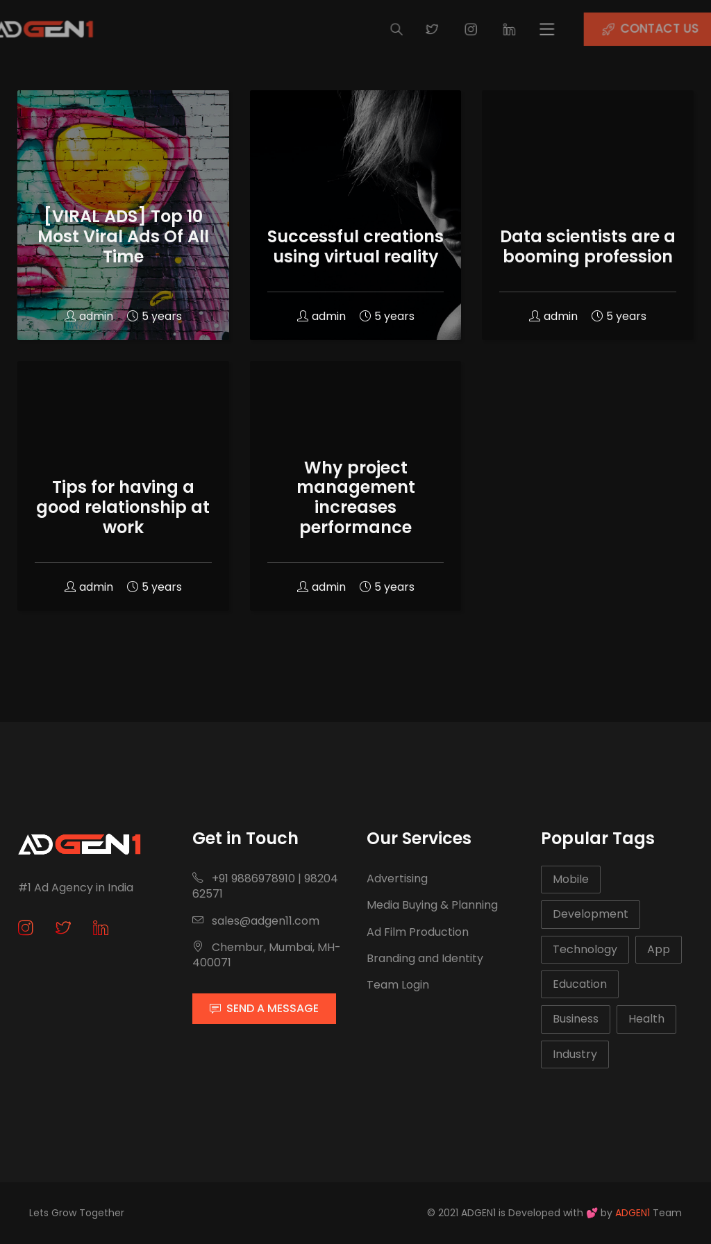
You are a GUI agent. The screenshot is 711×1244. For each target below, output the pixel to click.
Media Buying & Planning (432, 905)
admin (89, 316)
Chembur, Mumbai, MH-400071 (266, 954)
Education (580, 984)
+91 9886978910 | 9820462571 (265, 886)
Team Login (398, 985)
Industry (575, 1054)
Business (576, 1019)
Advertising (397, 878)
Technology (585, 949)
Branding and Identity (425, 958)
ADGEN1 (632, 1213)
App (658, 949)
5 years (154, 316)
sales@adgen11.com (255, 921)
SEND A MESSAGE (264, 1008)
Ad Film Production (418, 932)
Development (590, 914)
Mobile (571, 879)
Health (646, 1019)
